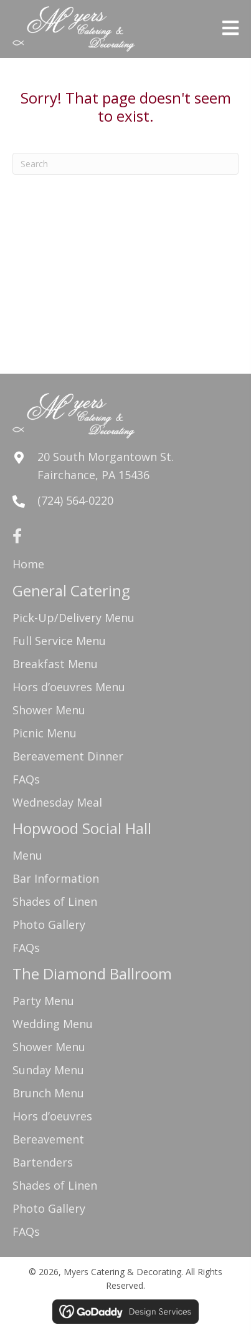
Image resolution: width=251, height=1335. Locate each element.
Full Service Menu (59, 640)
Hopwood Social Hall (81, 828)
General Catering (71, 590)
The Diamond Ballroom (92, 973)
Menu (27, 855)
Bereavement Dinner (67, 756)
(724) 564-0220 (75, 500)
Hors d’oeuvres (52, 1116)
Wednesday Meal (57, 802)
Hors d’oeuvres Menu (68, 686)
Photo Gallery (48, 924)
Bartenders (42, 1162)
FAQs (26, 779)
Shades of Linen (54, 901)
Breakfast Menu (55, 663)
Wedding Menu (52, 1023)
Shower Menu (48, 709)
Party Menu (43, 1000)
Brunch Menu (48, 1092)
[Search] (125, 164)
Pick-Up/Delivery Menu (73, 617)
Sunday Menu (48, 1069)
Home (28, 563)
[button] (16, 535)
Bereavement (48, 1139)
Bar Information (55, 878)
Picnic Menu (44, 733)
